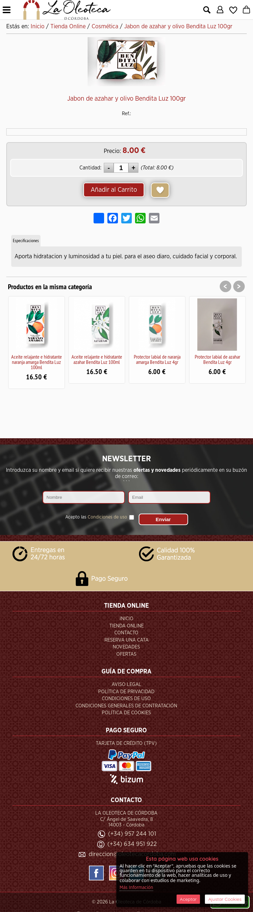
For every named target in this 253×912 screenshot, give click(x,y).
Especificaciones (26, 240)
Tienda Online (126, 625)
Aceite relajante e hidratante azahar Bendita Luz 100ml (96, 359)
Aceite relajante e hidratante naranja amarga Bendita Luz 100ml (36, 361)
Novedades (126, 647)
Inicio (126, 618)
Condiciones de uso (107, 517)
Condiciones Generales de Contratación (126, 705)
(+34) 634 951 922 (132, 844)
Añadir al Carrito (114, 190)
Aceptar (188, 899)
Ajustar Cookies (224, 899)
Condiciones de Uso (126, 698)
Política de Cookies (126, 712)
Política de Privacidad (126, 691)
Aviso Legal (126, 684)
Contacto (126, 632)
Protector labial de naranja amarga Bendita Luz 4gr (157, 359)
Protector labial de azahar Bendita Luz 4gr (217, 359)
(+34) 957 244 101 (132, 834)
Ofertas (126, 654)
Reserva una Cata (126, 640)
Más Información (136, 887)
